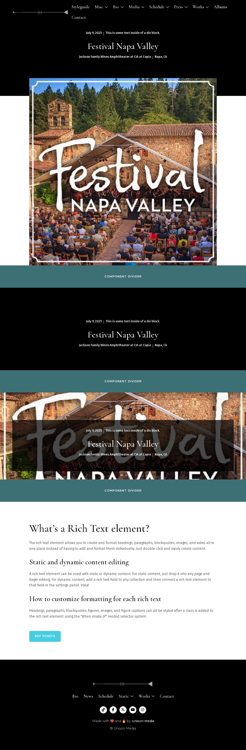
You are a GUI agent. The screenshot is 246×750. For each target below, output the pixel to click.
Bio (75, 696)
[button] (101, 7)
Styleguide (81, 7)
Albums (220, 7)
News (88, 696)
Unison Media (143, 721)
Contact (79, 17)
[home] (40, 12)
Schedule (105, 696)
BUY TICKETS (45, 636)
